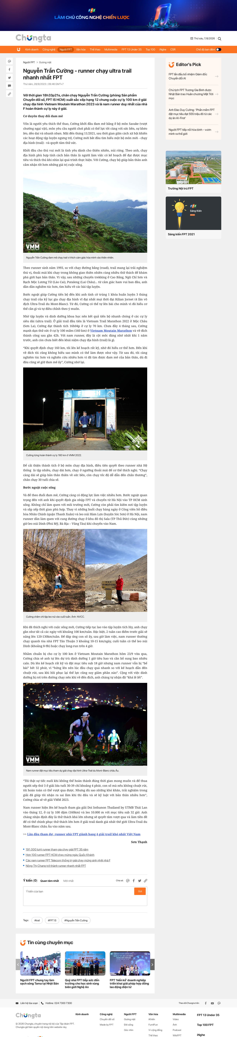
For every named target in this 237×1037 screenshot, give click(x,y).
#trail (37, 910)
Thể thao (101, 49)
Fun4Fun (153, 1014)
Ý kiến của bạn (85, 891)
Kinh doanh (32, 49)
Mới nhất (68, 881)
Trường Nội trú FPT (180, 188)
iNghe (174, 49)
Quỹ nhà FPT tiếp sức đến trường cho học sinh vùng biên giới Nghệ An (82, 974)
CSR (185, 49)
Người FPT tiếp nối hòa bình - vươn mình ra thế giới (193, 132)
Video (176, 1009)
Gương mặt (45, 62)
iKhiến (151, 1009)
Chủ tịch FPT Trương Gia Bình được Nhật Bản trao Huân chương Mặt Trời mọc (193, 94)
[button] (152, 954)
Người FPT (69, 49)
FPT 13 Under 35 (140, 49)
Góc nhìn (128, 1020)
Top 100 (160, 49)
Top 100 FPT (205, 1015)
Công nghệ (50, 49)
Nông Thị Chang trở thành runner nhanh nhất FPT (56, 866)
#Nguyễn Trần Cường (76, 910)
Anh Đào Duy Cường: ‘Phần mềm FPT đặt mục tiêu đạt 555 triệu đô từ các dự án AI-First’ (193, 114)
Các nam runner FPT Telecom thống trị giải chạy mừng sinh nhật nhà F (68, 860)
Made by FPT (107, 1014)
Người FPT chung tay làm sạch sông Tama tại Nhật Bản (39, 972)
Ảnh (175, 1014)
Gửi (140, 891)
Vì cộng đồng (155, 1020)
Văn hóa (85, 49)
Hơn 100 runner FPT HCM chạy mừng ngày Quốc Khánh (60, 855)
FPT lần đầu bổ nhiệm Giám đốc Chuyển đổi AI (193, 76)
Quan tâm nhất (49, 881)
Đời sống (128, 1014)
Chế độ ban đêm (208, 49)
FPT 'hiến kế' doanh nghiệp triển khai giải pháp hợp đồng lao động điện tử (129, 974)
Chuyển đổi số (107, 1009)
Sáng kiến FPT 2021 (181, 234)
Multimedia (118, 49)
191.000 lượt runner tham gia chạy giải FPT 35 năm (57, 849)
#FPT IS (52, 910)
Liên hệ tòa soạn (27, 993)
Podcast (177, 1020)
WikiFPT (177, 1025)
